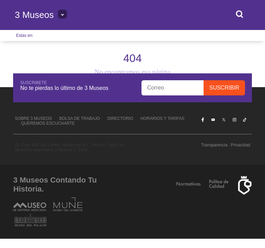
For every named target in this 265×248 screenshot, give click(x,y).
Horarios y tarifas (162, 118)
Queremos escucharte (48, 123)
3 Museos (34, 15)
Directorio (120, 118)
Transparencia (214, 145)
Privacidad (240, 145)
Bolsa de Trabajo (79, 118)
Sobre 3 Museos (33, 118)
